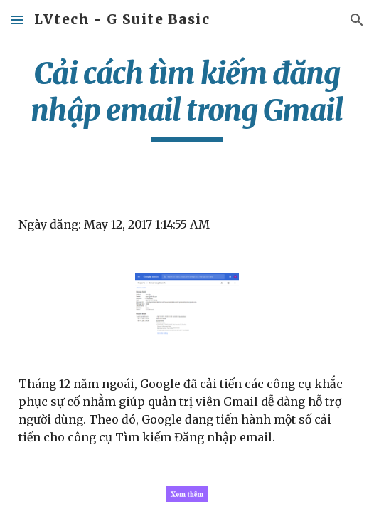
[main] (187, 98)
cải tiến (221, 384)
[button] (17, 19)
